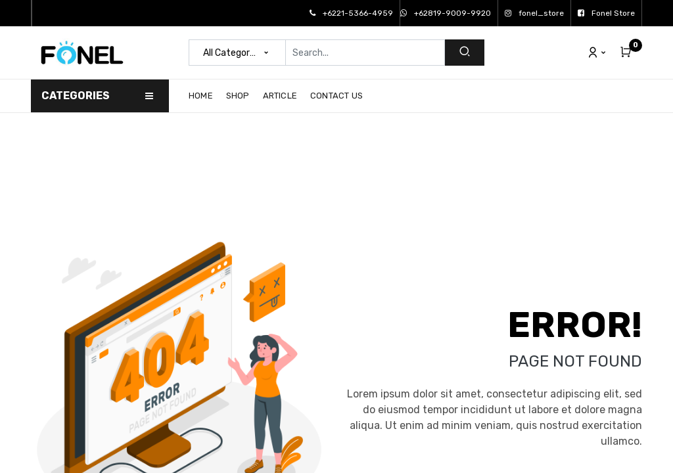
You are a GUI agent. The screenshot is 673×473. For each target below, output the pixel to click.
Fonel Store (606, 13)
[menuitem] (204, 95)
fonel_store (534, 13)
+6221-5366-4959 (351, 13)
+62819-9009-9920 (445, 13)
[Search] (464, 52)
